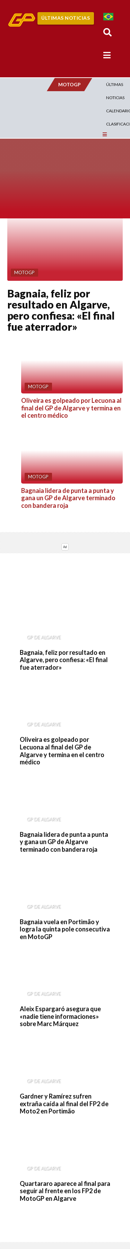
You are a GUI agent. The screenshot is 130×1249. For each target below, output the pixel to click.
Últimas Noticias (65, 18)
